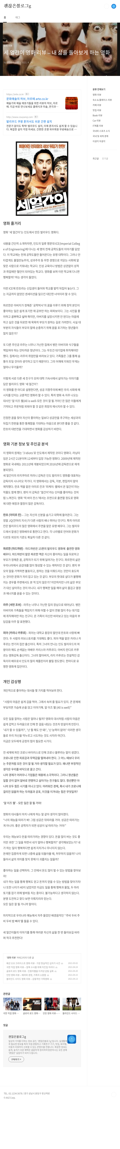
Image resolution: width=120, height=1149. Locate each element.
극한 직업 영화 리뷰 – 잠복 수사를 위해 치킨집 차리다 (30, 1011)
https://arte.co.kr (15, 94)
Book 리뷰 (97, 115)
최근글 (96, 158)
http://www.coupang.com (19, 117)
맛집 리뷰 (97, 110)
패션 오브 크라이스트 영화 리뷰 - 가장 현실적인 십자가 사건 (33, 1007)
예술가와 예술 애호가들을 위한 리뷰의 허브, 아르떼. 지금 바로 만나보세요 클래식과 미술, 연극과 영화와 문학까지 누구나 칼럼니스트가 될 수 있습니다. (32, 104)
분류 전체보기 (99, 89)
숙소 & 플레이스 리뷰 (102, 99)
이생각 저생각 (99, 141)
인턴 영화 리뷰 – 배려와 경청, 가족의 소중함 (26, 1018)
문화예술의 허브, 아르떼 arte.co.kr (27, 99)
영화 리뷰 (11, 1001)
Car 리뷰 (97, 120)
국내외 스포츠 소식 (101, 130)
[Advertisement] (42, 966)
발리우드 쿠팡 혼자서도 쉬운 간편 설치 (29, 121)
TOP (113, 1138)
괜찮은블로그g (17, 6)
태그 (17, 17)
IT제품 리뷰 (98, 125)
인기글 (105, 158)
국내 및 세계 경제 (100, 136)
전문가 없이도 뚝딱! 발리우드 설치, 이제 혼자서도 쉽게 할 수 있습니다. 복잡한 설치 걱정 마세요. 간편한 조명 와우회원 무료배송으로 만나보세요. (41, 127)
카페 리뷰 (97, 104)
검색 (106, 6)
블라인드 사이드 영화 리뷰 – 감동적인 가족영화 (27, 1022)
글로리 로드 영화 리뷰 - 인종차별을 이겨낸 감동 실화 (30, 1014)
